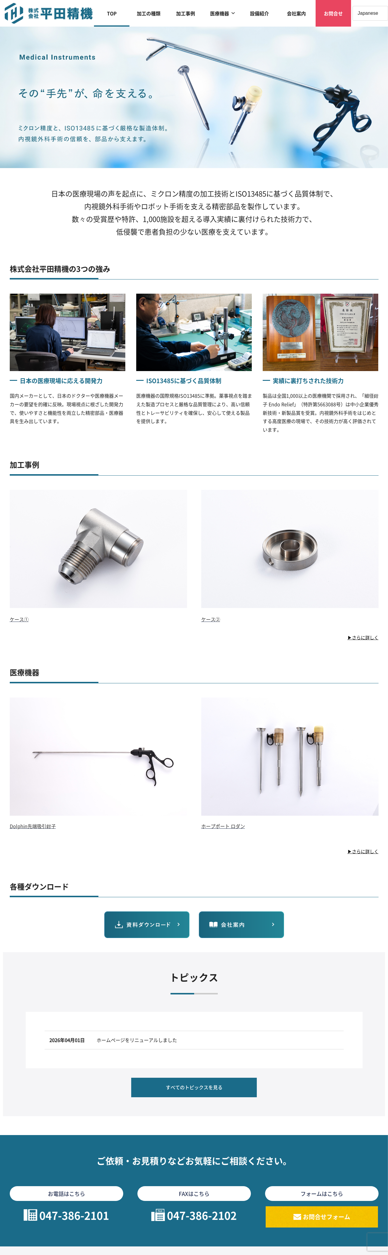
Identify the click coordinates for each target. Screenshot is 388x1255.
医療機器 (219, 13)
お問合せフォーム (326, 1221)
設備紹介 (259, 13)
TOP (112, 13)
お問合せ (333, 13)
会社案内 (296, 13)
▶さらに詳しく (362, 637)
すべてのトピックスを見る (194, 1089)
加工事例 (185, 13)
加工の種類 (148, 13)
